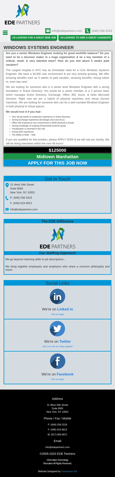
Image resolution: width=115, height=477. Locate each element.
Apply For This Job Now (57, 162)
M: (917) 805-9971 (57, 434)
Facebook (65, 374)
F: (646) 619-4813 (21, 203)
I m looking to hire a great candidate (85, 37)
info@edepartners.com (67, 30)
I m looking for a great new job (34, 37)
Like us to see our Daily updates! (57, 346)
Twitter (65, 341)
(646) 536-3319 (102, 30)
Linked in (65, 309)
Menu (5, 32)
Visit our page (57, 314)
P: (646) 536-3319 (21, 197)
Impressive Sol (69, 471)
